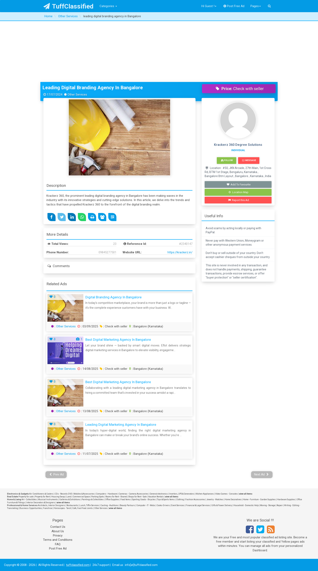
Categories (108, 6)
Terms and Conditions (57, 540)
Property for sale (25, 497)
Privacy (57, 535)
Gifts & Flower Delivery (221, 505)
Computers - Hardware (106, 494)
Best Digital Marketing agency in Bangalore (118, 340)
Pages (255, 6)
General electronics (159, 494)
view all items (245, 494)
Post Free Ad (234, 6)
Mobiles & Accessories (84, 494)
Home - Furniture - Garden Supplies (259, 499)
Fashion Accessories (195, 499)
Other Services (66, 326)
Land (68, 497)
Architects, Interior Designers (51, 505)
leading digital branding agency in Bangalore (92, 87)
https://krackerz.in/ (180, 252)
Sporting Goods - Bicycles (144, 499)
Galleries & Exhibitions (69, 499)
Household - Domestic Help (246, 505)
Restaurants (72, 505)
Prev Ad (56, 474)
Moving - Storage (267, 505)
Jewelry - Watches (214, 499)
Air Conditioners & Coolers (41, 494)
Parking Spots (97, 497)
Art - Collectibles (29, 499)
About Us (58, 531)
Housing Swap (58, 497)
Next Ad (261, 474)
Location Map (238, 192)
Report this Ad (238, 200)
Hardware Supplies (286, 499)
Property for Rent (42, 497)
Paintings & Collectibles (93, 499)
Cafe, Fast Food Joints (82, 508)
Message (249, 160)
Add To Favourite (239, 184)
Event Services (177, 505)
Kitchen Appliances (205, 494)
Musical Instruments (48, 499)
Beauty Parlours (127, 505)
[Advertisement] (159, 51)
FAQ (57, 544)
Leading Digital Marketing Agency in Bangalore (120, 425)
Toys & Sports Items (166, 499)
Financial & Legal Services (198, 505)
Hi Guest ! (208, 6)
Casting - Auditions (109, 505)
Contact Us (57, 527)
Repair (280, 505)
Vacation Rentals (156, 497)
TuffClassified (68, 6)
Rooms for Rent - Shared (116, 497)
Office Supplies (112, 499)
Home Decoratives (233, 499)
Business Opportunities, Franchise (35, 508)
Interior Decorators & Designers (40, 502)
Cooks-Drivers (163, 505)
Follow (227, 160)
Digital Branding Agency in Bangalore (113, 297)
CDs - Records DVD (63, 494)
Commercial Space (81, 497)
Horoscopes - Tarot (62, 508)
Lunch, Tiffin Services (89, 505)
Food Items (125, 499)
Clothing (180, 499)
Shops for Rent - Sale (137, 497)
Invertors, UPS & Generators (181, 494)
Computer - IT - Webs (145, 505)
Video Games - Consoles (226, 494)
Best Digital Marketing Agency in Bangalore (118, 382)
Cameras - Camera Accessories (133, 494)
